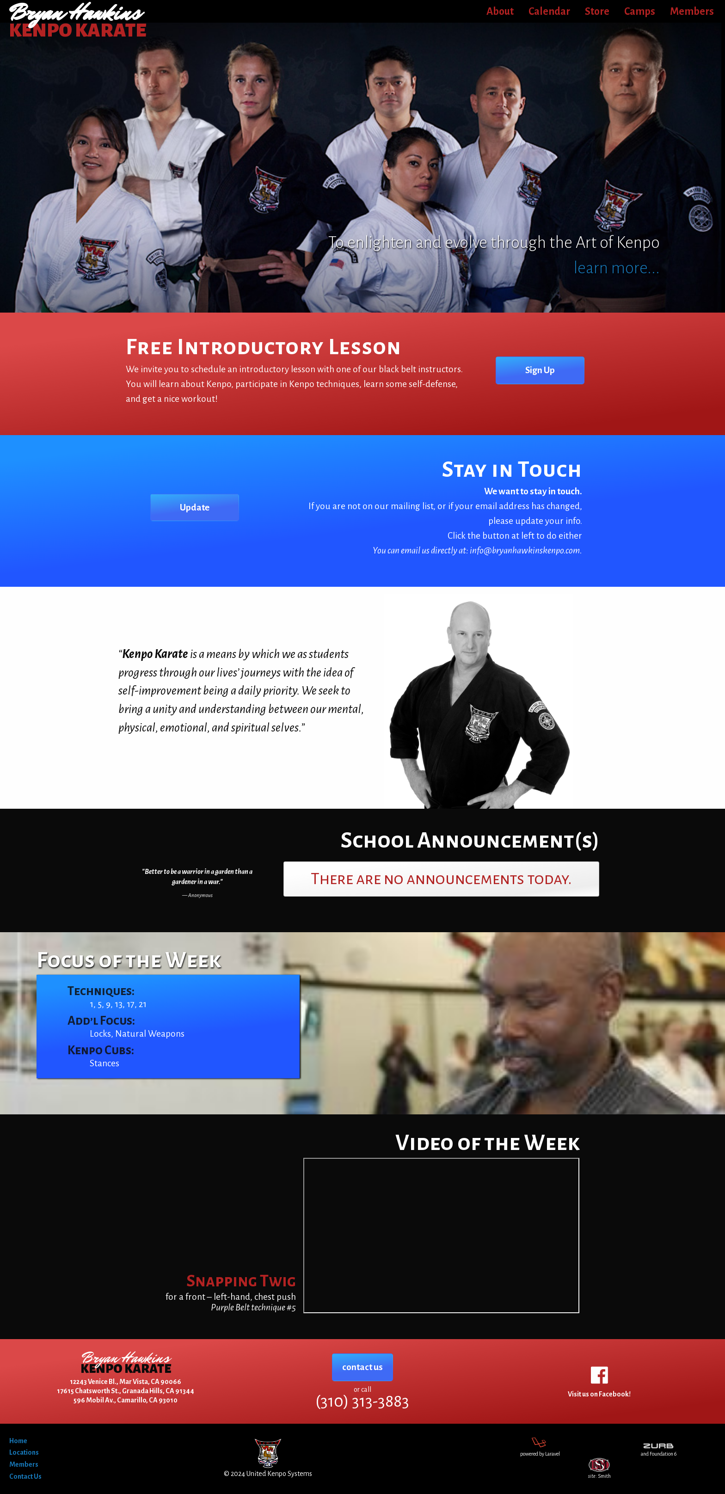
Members (23, 1464)
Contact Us (25, 1476)
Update (194, 507)
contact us (362, 1367)
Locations (24, 1452)
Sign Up (540, 370)
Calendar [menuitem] (549, 11)
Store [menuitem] (597, 11)
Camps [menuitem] (639, 11)
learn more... (616, 268)
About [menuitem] (500, 11)
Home (18, 1441)
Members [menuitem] (692, 11)
